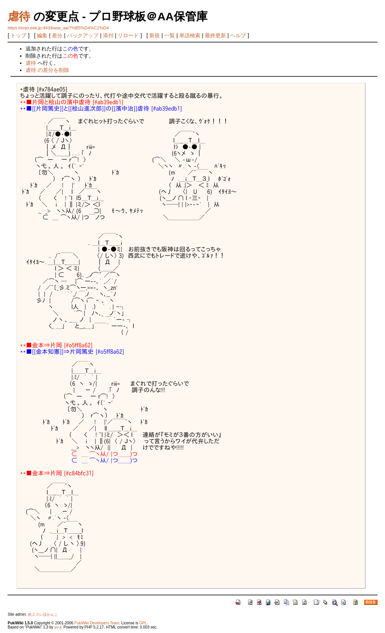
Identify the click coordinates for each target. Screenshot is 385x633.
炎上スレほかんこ (43, 614)
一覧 (169, 35)
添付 (108, 35)
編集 (42, 35)
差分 (57, 35)
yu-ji (58, 627)
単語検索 (189, 35)
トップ (18, 35)
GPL (143, 623)
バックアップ (83, 35)
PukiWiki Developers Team (97, 623)
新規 (154, 35)
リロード (128, 35)
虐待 (19, 16)
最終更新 (215, 35)
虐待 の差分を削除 (47, 70)
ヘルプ (238, 35)
